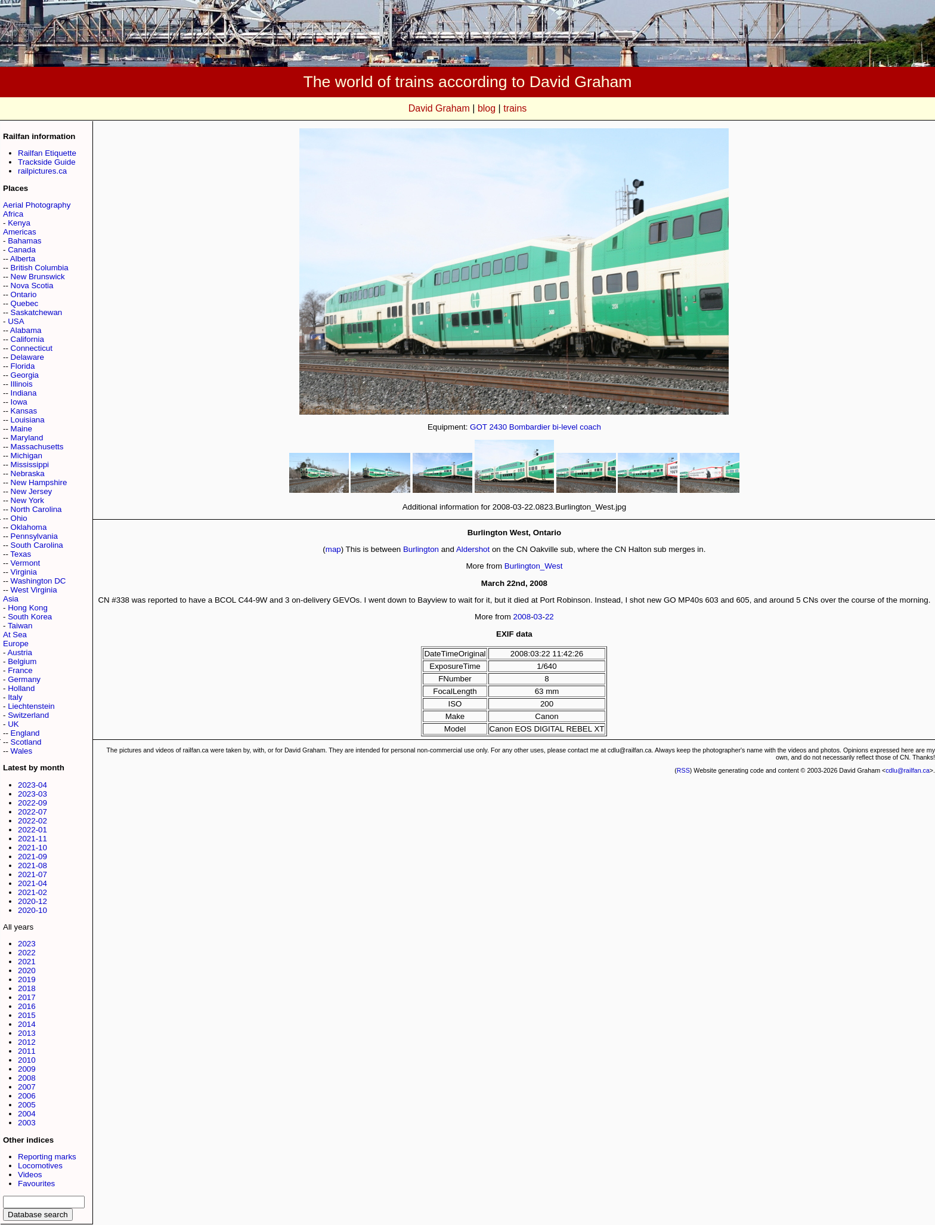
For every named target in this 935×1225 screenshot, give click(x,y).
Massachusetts (37, 446)
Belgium (22, 661)
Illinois (22, 383)
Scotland (26, 742)
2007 (27, 1086)
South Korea (30, 616)
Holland (21, 688)
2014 (27, 1024)
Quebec (25, 303)
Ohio (19, 518)
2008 (27, 1077)
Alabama (26, 330)
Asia (10, 598)
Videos (30, 1174)
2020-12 (32, 901)
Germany (24, 679)
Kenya (19, 222)
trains (515, 108)
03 (538, 616)
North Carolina (36, 509)
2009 (27, 1068)
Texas (20, 554)
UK (13, 724)
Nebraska (28, 473)
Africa (13, 213)
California (27, 339)
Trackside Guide (47, 162)
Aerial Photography (36, 204)
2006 (27, 1095)
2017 (27, 997)
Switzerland (28, 715)
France (20, 670)
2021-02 (32, 892)
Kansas (24, 410)
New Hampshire (39, 482)
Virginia (24, 571)
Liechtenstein (31, 706)
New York (27, 500)
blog (487, 108)
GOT (478, 426)
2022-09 (32, 802)
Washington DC (38, 580)
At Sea (15, 634)
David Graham (439, 108)
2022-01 (32, 829)
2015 (27, 1015)
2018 (27, 988)
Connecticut (31, 348)
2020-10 (32, 910)
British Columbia (40, 267)
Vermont (26, 562)
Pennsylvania (34, 536)
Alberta (22, 258)
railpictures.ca (42, 170)
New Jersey (31, 491)
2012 (27, 1042)
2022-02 (32, 820)
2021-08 (32, 865)
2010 (27, 1060)
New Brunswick (38, 276)
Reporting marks (47, 1156)
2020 (27, 970)
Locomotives (40, 1165)
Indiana (24, 392)
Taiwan (20, 625)
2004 (27, 1113)
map (333, 549)
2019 (27, 979)
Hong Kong (28, 607)
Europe (16, 643)
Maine (21, 428)
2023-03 (32, 793)
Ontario (24, 294)
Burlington (421, 549)
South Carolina (37, 545)
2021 (27, 961)
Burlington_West (533, 565)
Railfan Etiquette (47, 153)
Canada (22, 249)
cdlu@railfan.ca (908, 770)
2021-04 (32, 883)
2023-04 (32, 784)
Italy (15, 697)
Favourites (36, 1183)
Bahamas (24, 240)
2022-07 (32, 811)
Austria (19, 652)
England (25, 733)
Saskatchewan (37, 312)
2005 (27, 1104)
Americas (19, 231)
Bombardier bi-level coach (555, 426)
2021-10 (32, 847)
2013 (27, 1033)
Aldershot (473, 549)
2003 (27, 1122)
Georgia (25, 375)
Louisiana (28, 419)
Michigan (26, 455)
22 (549, 616)
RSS (683, 770)
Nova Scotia (32, 285)
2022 (27, 952)
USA (16, 321)
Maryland (27, 437)
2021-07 (32, 874)
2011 (27, 1051)
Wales (22, 750)
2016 (27, 1006)
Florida (23, 366)
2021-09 (32, 856)
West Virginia (34, 589)
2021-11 (32, 838)
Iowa (19, 401)
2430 (498, 426)
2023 (27, 943)
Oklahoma (29, 527)
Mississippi (30, 464)
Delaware (27, 357)
